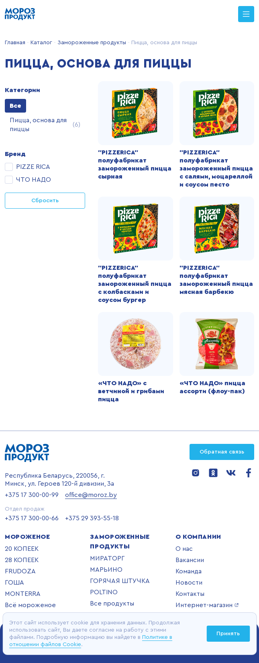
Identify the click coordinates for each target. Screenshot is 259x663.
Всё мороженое (30, 605)
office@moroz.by (91, 495)
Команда (188, 571)
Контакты (189, 594)
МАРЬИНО (106, 570)
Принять (228, 633)
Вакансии (189, 560)
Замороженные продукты (91, 42)
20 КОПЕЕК (22, 549)
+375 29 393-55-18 (92, 518)
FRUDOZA (20, 571)
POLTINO (104, 592)
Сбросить (45, 200)
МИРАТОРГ (107, 558)
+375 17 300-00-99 (32, 495)
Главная (15, 42)
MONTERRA (23, 594)
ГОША (14, 582)
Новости (188, 582)
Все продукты (112, 603)
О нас (184, 549)
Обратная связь (222, 452)
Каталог (40, 42)
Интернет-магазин (207, 605)
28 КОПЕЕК (22, 560)
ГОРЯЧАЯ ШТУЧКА (120, 581)
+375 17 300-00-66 (32, 518)
